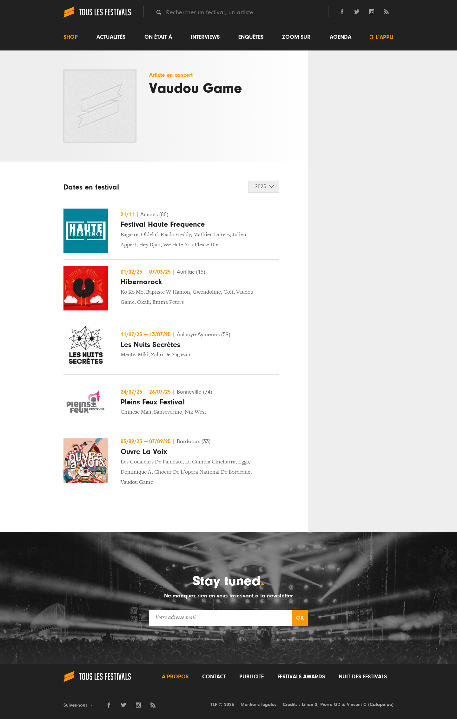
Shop (70, 37)
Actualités (110, 37)
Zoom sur (296, 37)
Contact (214, 677)
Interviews (205, 37)
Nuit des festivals (363, 677)
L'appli (382, 37)
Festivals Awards (301, 677)
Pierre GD (330, 704)
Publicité (251, 677)
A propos (175, 677)
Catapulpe (381, 704)
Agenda (340, 37)
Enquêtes (250, 37)
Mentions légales (258, 704)
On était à (158, 37)
